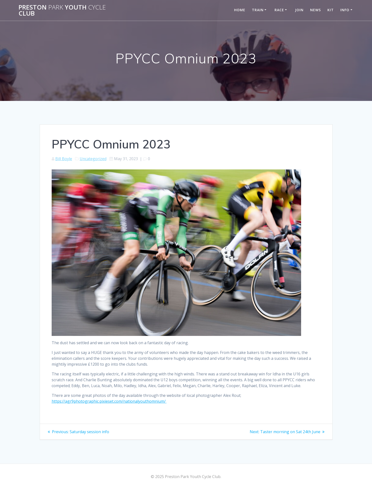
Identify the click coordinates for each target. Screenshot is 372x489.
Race (279, 10)
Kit (330, 10)
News (315, 10)
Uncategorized (93, 158)
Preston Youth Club (62, 10)
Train (258, 10)
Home (239, 10)
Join (299, 10)
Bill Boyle (63, 158)
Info (344, 10)
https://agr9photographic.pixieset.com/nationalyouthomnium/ (109, 401)
